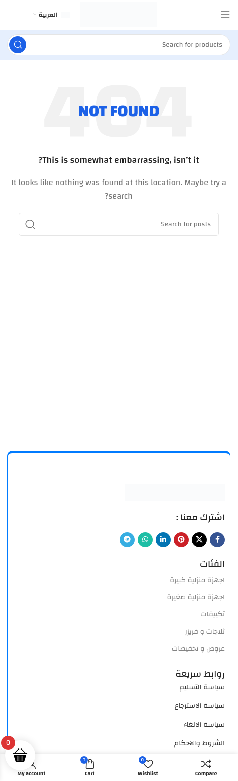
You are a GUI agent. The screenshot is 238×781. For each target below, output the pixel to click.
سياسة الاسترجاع (200, 705)
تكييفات (212, 614)
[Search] (119, 44)
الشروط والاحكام (199, 743)
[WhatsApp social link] (145, 539)
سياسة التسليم (202, 687)
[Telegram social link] (127, 539)
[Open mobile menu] (226, 15)
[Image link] (175, 491)
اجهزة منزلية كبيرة (197, 580)
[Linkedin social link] (163, 539)
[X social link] (199, 539)
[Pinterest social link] (181, 539)
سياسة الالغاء (204, 724)
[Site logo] (119, 14)
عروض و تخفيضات (198, 648)
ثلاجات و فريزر (205, 631)
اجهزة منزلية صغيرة (196, 597)
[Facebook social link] (217, 539)
